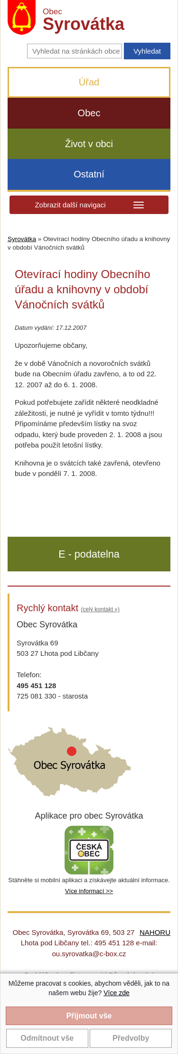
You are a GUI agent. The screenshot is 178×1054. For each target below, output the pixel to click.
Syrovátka (22, 239)
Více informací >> (89, 891)
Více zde (116, 993)
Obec (89, 113)
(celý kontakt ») (100, 609)
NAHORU (155, 932)
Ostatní (89, 174)
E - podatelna (88, 554)
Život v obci (89, 144)
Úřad (89, 82)
